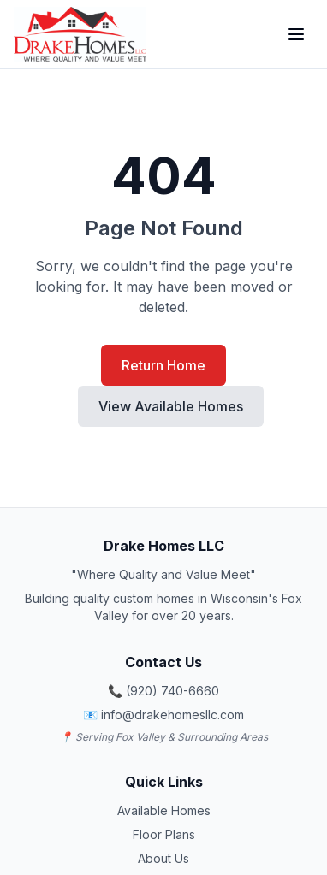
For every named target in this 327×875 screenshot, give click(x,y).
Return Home (163, 365)
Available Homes (164, 810)
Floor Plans (164, 834)
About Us (163, 858)
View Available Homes (170, 406)
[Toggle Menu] (296, 34)
